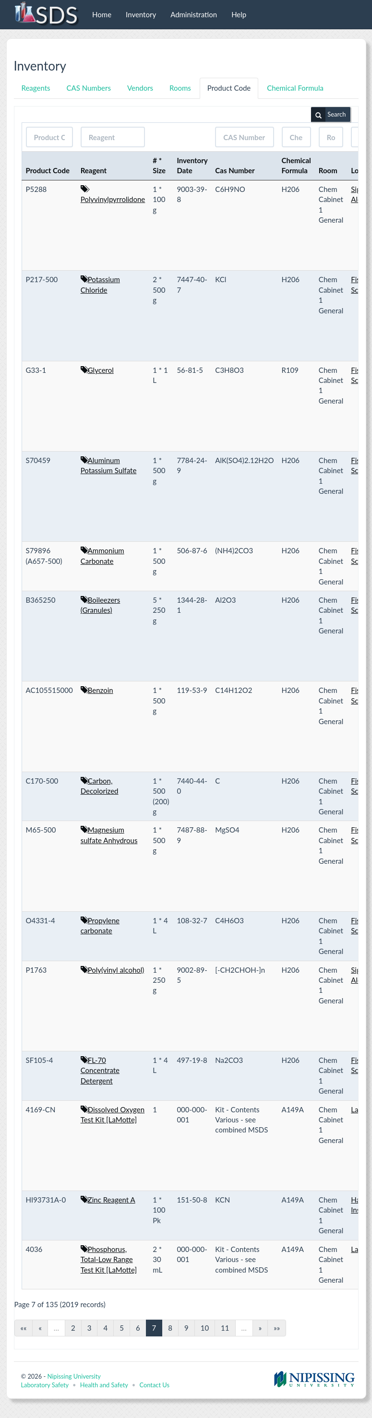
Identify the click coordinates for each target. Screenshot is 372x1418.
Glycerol (101, 370)
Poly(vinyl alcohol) (116, 969)
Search (328, 114)
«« (24, 1327)
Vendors (140, 87)
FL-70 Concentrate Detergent (100, 1070)
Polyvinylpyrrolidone (113, 199)
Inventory (141, 14)
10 (205, 1327)
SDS (45, 14)
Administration (193, 14)
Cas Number (234, 170)
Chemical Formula (295, 87)
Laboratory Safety (45, 1385)
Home (101, 14)
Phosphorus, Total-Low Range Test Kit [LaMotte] (109, 1259)
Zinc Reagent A (111, 1199)
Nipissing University (73, 1376)
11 (225, 1327)
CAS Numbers (89, 87)
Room (328, 170)
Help (238, 14)
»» (277, 1327)
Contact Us (154, 1385)
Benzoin (100, 690)
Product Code (229, 87)
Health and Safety (104, 1385)
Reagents (36, 87)
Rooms (180, 87)
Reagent (94, 170)
